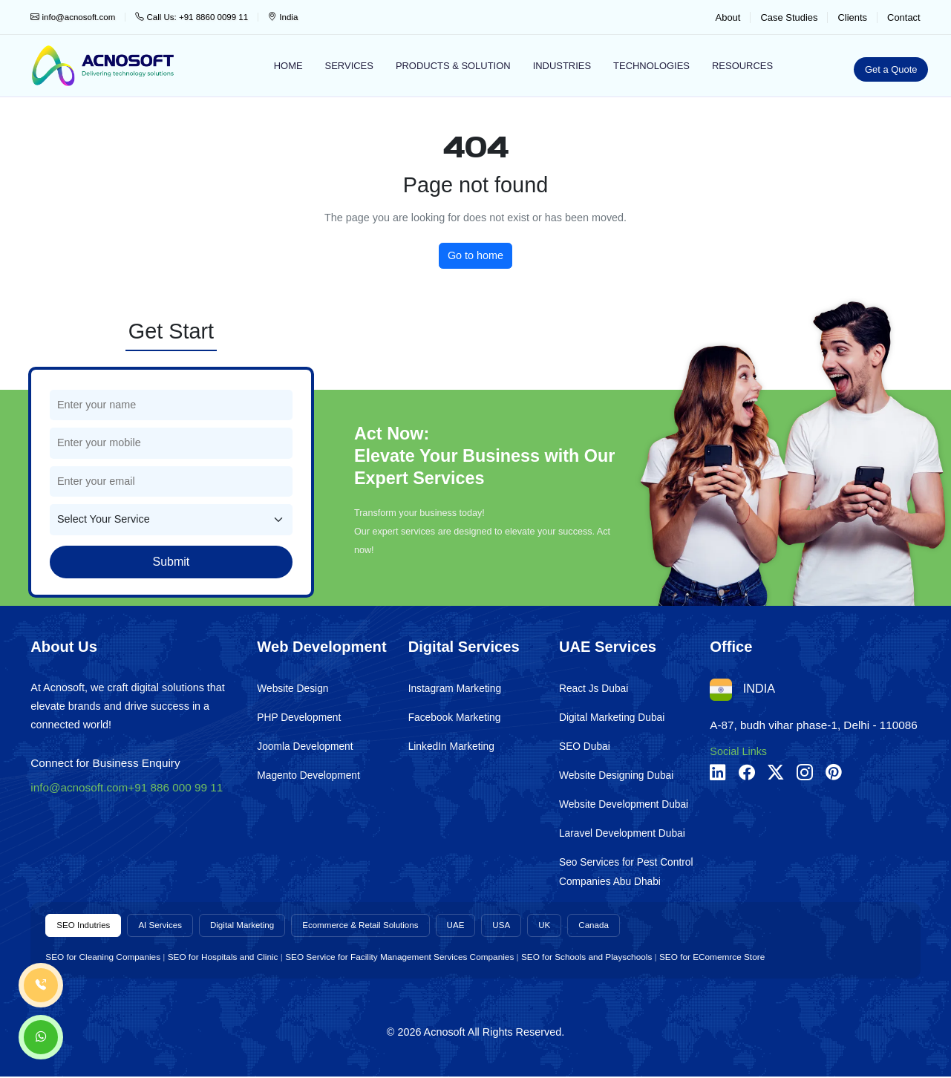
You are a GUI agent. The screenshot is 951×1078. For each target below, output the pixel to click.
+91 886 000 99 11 (175, 787)
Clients (852, 17)
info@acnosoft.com (72, 17)
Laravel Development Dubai (622, 833)
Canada (623, 926)
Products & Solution (453, 65)
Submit (170, 561)
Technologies (651, 65)
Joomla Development (305, 746)
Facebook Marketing (454, 717)
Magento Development (308, 775)
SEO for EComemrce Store (712, 958)
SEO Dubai (584, 746)
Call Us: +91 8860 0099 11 (191, 17)
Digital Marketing (253, 926)
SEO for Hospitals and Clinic (223, 958)
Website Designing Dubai (616, 775)
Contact (904, 17)
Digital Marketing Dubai (611, 717)
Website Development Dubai (623, 804)
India (283, 17)
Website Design (292, 688)
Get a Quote (891, 69)
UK (572, 926)
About (728, 17)
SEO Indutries (85, 926)
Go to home (475, 255)
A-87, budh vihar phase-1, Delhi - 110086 (814, 725)
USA (527, 926)
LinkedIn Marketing (451, 746)
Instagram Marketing (454, 688)
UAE (480, 926)
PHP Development (299, 717)
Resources (742, 65)
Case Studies (788, 17)
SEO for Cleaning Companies (102, 958)
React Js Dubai (593, 688)
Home (288, 65)
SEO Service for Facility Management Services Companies (399, 958)
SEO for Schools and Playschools (586, 958)
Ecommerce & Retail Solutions (379, 926)
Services (349, 65)
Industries (562, 65)
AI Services (167, 926)
